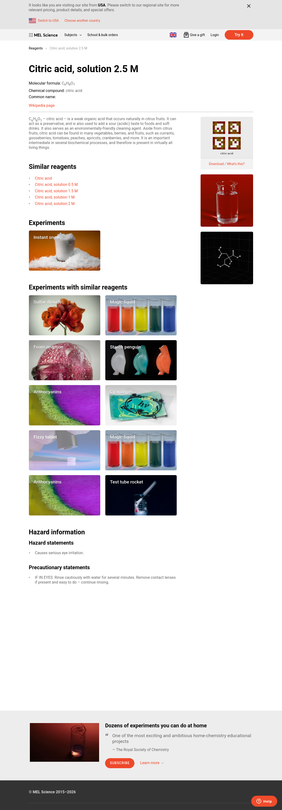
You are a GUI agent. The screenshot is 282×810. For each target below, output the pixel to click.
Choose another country (82, 20)
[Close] (249, 6)
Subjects (73, 35)
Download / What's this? (227, 164)
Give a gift (197, 35)
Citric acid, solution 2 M (54, 203)
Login (215, 35)
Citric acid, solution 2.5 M (68, 48)
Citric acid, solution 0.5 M (56, 184)
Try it (238, 34)
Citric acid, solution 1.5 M (56, 191)
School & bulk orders (102, 35)
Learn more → (152, 763)
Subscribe (120, 763)
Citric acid (43, 178)
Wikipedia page (42, 105)
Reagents (36, 48)
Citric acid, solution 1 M (54, 197)
